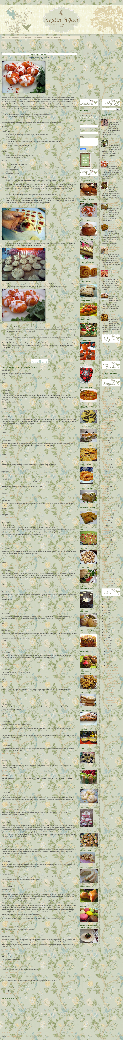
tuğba (4, 954)
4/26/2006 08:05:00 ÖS (10, 665)
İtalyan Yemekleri (107, 474)
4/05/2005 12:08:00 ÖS (10, 608)
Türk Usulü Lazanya (112, 668)
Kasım (108, 643)
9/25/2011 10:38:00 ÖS (10, 962)
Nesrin (4, 645)
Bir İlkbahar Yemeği (112, 670)
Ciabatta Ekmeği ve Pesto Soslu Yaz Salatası (114, 250)
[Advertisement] (41, 47)
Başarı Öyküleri (107, 406)
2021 (106, 599)
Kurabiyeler (105, 493)
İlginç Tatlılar (106, 467)
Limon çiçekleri (6, 967)
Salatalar (105, 532)
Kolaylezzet (5, 988)
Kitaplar (104, 489)
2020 (106, 602)
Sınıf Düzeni (106, 540)
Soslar (104, 547)
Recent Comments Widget (107, 376)
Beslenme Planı (110, 695)
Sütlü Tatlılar (106, 552)
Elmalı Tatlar (106, 438)
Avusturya (105, 396)
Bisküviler (105, 408)
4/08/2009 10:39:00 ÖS (10, 817)
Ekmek (104, 435)
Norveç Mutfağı (107, 513)
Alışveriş (104, 391)
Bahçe (104, 401)
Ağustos (108, 651)
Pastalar (104, 520)
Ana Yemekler (13, 351)
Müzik (104, 503)
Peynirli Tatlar (106, 523)
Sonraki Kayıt (6, 1032)
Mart (107, 665)
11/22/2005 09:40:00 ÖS (11, 626)
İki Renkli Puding (111, 686)
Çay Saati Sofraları (108, 418)
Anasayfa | (6, 37)
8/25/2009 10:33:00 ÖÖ (11, 949)
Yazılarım (105, 571)
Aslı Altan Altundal (7, 758)
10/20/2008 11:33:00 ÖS (11, 770)
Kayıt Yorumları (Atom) (14, 1036)
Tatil (103, 559)
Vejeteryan (105, 566)
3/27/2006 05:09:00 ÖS (10, 647)
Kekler (104, 481)
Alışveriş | (16, 37)
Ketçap (104, 484)
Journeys (105, 476)
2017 (106, 607)
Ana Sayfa (39, 1032)
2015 (106, 610)
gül (3, 696)
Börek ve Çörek (107, 411)
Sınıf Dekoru (106, 537)
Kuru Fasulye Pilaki (111, 681)
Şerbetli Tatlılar (106, 554)
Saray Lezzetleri (107, 535)
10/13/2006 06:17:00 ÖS (11, 699)
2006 (106, 635)
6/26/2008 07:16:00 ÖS (10, 740)
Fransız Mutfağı (107, 447)
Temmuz (109, 654)
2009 (106, 627)
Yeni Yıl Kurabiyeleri (108, 579)
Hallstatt (104, 455)
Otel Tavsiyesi (106, 518)
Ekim (108, 646)
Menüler (104, 501)
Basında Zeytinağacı (108, 404)
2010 (106, 624)
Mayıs (108, 660)
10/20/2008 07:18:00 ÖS (11, 753)
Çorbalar (104, 423)
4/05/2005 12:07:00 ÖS (10, 565)
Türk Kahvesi (106, 564)
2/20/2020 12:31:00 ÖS (10, 993)
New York (105, 508)
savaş (4, 775)
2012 (106, 618)
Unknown (5, 887)
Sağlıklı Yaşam (106, 530)
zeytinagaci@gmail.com (87, 113)
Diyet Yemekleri (107, 430)
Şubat (108, 706)
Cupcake (105, 416)
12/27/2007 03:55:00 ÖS (11, 716)
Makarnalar (105, 498)
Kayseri (4, 977)
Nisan (108, 662)
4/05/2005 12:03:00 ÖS (10, 435)
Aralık (108, 640)
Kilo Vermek (106, 486)
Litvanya (104, 496)
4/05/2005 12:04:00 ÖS (10, 474)
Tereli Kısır (109, 678)
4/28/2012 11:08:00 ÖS (10, 972)
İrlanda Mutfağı (106, 469)
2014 (106, 613)
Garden (104, 450)
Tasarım (104, 557)
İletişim (57, 37)
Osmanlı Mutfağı (107, 515)
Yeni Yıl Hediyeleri (107, 576)
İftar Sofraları (106, 464)
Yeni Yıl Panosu (107, 581)
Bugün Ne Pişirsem (108, 413)
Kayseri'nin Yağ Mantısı (39, 57)
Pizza (104, 525)
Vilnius (104, 569)
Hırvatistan (105, 457)
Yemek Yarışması (107, 574)
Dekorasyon (106, 428)
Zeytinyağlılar (106, 586)
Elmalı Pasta (112, 294)
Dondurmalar (106, 433)
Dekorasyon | (26, 37)
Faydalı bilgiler (106, 445)
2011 (106, 621)
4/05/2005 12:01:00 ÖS (10, 385)
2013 (106, 615)
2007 (106, 632)
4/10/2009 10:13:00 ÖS (10, 839)
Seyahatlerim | (39, 37)
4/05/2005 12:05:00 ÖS (10, 496)
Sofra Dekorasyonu (108, 542)
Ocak (108, 709)
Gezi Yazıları (106, 452)
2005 (106, 638)
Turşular (104, 562)
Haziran (108, 657)
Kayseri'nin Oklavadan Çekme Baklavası (114, 226)
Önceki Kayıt (73, 1032)
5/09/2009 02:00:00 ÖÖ (11, 921)
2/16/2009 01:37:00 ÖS (10, 787)
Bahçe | (49, 37)
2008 (106, 629)
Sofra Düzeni (106, 545)
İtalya (103, 472)
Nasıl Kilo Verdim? (111, 697)
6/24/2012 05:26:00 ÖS (10, 983)
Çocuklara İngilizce (108, 420)
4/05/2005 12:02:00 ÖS (10, 411)
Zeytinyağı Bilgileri (107, 583)
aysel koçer (5, 662)
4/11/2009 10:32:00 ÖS (10, 856)
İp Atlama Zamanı (113, 120)
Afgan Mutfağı (106, 389)
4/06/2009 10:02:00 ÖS (10, 804)
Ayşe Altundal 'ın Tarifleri (109, 399)
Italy (103, 462)
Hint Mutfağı (106, 459)
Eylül (107, 648)
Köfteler (104, 491)
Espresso (105, 440)
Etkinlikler (105, 442)
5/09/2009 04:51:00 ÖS (10, 932)
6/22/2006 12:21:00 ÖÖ (11, 682)
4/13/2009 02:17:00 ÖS (10, 869)
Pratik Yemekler (107, 527)
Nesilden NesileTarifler (27, 351)
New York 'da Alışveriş (109, 510)
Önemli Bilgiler (110, 692)
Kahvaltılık (105, 479)
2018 (106, 604)
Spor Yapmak (106, 549)
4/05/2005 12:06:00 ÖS (10, 543)
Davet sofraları (106, 425)
